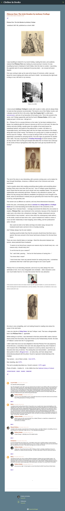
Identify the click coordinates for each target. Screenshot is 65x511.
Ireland (18, 371)
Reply (12, 401)
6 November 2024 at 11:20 (28, 416)
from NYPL (32, 359)
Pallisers (23, 371)
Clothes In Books (12, 2)
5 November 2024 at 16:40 (22, 440)
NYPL (20, 362)
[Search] (63, 2)
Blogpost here (24, 352)
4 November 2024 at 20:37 (22, 382)
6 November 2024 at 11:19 (28, 394)
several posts (11, 115)
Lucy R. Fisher (14, 382)
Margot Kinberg (14, 427)
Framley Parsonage (35, 138)
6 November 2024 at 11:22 (28, 464)
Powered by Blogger (32, 509)
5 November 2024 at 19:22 (19, 456)
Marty (12, 404)
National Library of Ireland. (46, 368)
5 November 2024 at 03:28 (19, 404)
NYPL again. (42, 365)
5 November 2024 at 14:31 (24, 427)
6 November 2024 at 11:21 (28, 447)
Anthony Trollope (11, 371)
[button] (7, 18)
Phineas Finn (28, 371)
